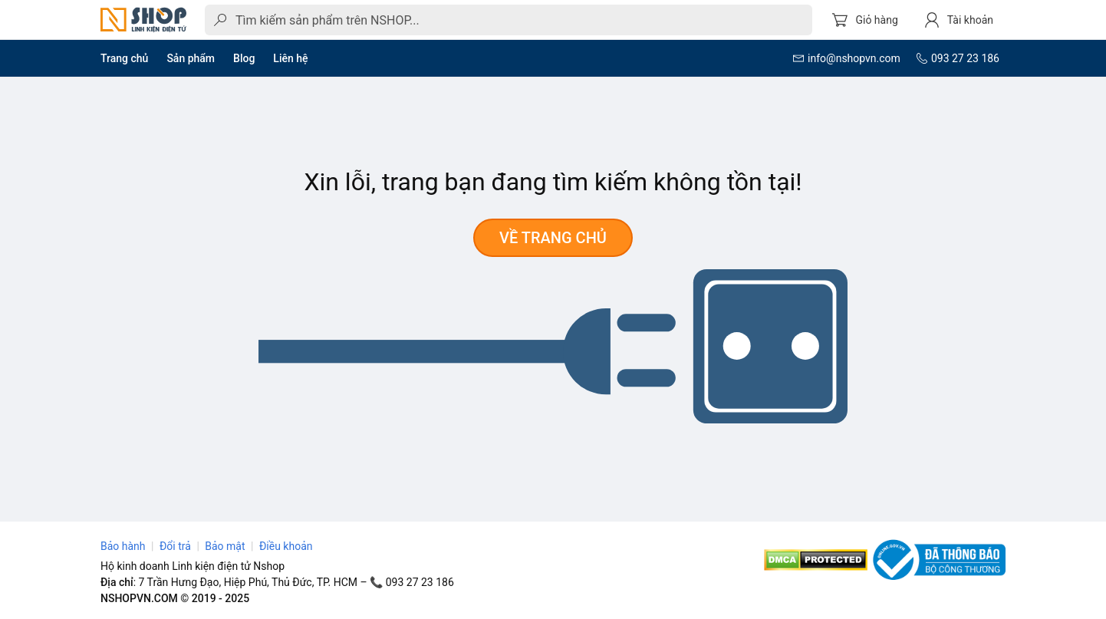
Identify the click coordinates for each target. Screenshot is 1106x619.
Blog (244, 58)
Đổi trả (175, 546)
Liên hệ (290, 58)
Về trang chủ (553, 238)
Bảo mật (225, 546)
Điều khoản (286, 546)
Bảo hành (123, 546)
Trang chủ (124, 58)
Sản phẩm (190, 58)
